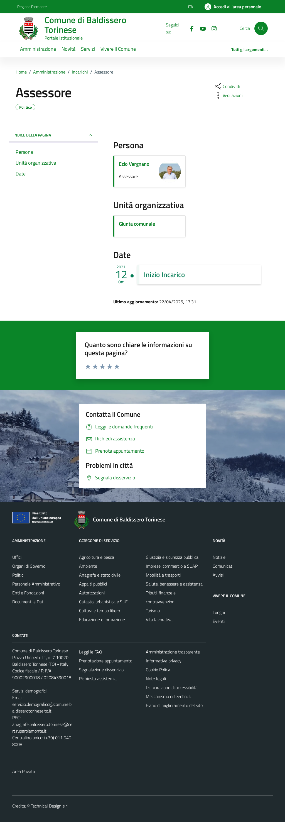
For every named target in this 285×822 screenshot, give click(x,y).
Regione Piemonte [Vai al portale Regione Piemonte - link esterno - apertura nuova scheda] (32, 6)
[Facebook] (189, 28)
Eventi (219, 621)
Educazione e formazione (102, 619)
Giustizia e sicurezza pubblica (172, 557)
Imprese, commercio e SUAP (172, 566)
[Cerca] (261, 28)
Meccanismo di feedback (168, 696)
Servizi (88, 49)
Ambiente (88, 566)
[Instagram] (211, 28)
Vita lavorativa (159, 619)
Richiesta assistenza (98, 678)
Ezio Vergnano (134, 164)
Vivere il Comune (118, 49)
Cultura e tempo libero (99, 610)
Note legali (156, 678)
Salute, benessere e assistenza (174, 583)
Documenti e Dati (28, 601)
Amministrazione (38, 49)
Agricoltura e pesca (96, 557)
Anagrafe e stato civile (100, 575)
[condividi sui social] (227, 86)
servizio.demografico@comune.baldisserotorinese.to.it (42, 707)
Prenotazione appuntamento (105, 660)
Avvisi (218, 575)
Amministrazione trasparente (173, 651)
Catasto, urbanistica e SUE (103, 601)
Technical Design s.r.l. (50, 806)
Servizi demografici (29, 690)
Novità (68, 49)
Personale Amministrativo (36, 583)
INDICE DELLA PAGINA (53, 135)
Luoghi (219, 612)
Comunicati (223, 566)
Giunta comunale (137, 224)
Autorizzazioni (92, 592)
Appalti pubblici (93, 583)
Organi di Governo (28, 566)
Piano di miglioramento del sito (174, 705)
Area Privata (23, 771)
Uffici (16, 557)
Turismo (153, 610)
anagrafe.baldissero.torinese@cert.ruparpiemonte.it (42, 727)
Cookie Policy (158, 669)
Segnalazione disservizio (101, 669)
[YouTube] (200, 28)
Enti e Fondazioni (28, 592)
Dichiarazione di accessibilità (172, 687)
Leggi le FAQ (90, 651)
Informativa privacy (163, 660)
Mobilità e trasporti (163, 575)
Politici (18, 575)
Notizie (219, 557)
